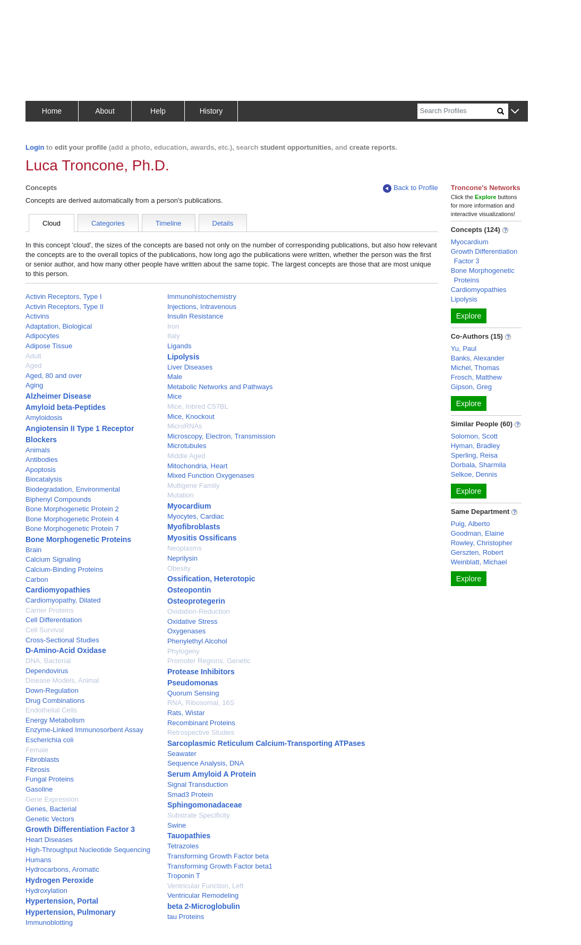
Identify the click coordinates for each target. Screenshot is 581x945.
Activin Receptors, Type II (64, 307)
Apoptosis (40, 470)
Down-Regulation (52, 690)
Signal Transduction (197, 784)
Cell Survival (44, 630)
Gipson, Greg (471, 387)
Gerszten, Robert (477, 552)
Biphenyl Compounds (58, 499)
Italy (173, 336)
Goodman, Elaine (477, 533)
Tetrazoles (183, 846)
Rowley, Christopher (481, 543)
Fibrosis (37, 770)
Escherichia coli (49, 740)
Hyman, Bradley (475, 446)
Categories (108, 223)
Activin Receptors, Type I (63, 296)
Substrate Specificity (198, 815)
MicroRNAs (184, 426)
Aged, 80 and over (53, 376)
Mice (174, 396)
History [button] (211, 111)
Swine (176, 825)
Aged (33, 366)
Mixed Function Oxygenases (210, 475)
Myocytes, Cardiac (195, 516)
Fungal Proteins (49, 779)
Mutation (180, 495)
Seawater (181, 754)
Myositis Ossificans (202, 538)
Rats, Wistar (186, 713)
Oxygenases (186, 631)
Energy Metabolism (54, 720)
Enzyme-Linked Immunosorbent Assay (84, 730)
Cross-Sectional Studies (62, 640)
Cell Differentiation (53, 620)
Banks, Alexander (478, 358)
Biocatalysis (43, 479)
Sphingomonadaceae (204, 805)
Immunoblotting (49, 922)
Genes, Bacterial (50, 809)
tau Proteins (185, 917)
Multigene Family (193, 485)
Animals (37, 450)
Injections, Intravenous (201, 307)
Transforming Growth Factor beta (218, 856)
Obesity (179, 568)
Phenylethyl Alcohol (197, 641)
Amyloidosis (43, 418)
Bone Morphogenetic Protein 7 (72, 528)
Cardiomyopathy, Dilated (62, 600)
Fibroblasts (42, 759)
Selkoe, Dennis (474, 474)
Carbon (36, 579)
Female (36, 750)
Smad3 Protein (190, 794)
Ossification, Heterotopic (211, 578)
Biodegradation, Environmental (72, 489)
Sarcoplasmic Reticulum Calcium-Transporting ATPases (266, 743)
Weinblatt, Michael (479, 562)
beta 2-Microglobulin (203, 906)
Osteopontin (189, 590)
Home (52, 111)
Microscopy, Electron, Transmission (221, 436)
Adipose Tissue (48, 346)
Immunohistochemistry (201, 296)
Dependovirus (46, 671)
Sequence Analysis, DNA (205, 763)
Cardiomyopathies (57, 590)
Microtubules (187, 446)
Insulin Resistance (195, 316)
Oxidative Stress (192, 621)
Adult (33, 356)
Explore (468, 316)
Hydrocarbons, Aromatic (62, 869)
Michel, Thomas (475, 368)
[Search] (457, 111)
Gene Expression (52, 799)
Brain (33, 550)
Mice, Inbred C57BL (197, 406)
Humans (38, 860)
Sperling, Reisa (474, 455)
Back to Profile (410, 188)
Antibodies (41, 459)
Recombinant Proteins (201, 723)
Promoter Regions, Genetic (209, 661)
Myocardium (189, 506)
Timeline (169, 223)
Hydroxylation (46, 891)
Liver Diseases (189, 367)
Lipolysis (183, 357)
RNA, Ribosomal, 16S (200, 703)
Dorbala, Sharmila (478, 465)
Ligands (179, 346)
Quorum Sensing (193, 693)
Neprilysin (182, 558)
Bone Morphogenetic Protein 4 (72, 519)
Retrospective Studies (200, 732)
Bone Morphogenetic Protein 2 (72, 509)
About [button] (105, 111)
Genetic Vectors (49, 819)
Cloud (51, 223)
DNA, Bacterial (48, 661)
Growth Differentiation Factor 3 (80, 829)
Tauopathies (188, 835)
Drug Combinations (54, 701)
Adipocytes (42, 336)
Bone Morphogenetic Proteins (78, 539)
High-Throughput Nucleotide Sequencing (87, 850)
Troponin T (183, 876)
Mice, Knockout (191, 416)
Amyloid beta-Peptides (65, 407)
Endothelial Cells (51, 710)
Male (174, 377)
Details (223, 223)
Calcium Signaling (53, 559)
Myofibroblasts (193, 526)
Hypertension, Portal (61, 901)
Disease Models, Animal (62, 680)
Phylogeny (183, 651)
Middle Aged (186, 456)
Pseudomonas (192, 682)
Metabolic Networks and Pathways (220, 387)
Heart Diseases (49, 840)
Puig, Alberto (470, 524)
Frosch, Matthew (476, 377)
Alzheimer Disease (58, 396)
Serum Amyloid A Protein (211, 774)
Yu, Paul (463, 349)
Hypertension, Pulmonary (70, 912)
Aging (34, 385)
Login (34, 147)
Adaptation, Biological (58, 326)
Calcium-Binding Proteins (64, 569)
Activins (37, 316)
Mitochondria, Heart (197, 466)
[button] (515, 112)
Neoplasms (184, 548)
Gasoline (39, 789)
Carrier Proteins (49, 610)
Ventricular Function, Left (205, 886)
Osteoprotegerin (196, 601)
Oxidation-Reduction (198, 611)
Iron (173, 326)
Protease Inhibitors (201, 671)
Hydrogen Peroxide (59, 880)
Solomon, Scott (474, 436)
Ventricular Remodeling (202, 895)
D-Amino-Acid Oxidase (65, 650)
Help (158, 111)
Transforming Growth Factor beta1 (219, 866)
